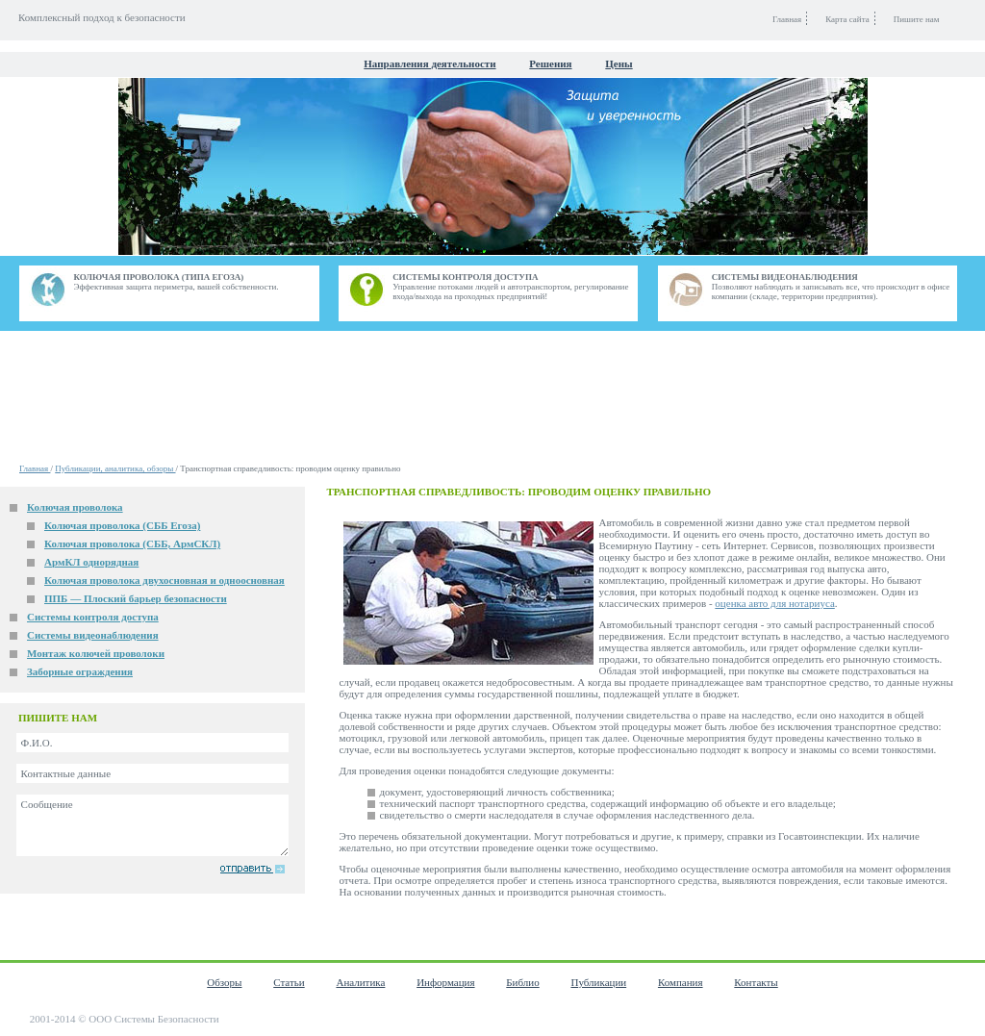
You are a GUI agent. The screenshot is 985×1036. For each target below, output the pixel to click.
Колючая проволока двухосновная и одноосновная (164, 580)
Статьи (288, 982)
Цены (618, 63)
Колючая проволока (75, 507)
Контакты (755, 982)
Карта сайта (847, 19)
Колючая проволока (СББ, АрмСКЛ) (132, 543)
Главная (34, 468)
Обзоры (224, 982)
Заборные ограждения (80, 671)
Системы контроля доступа (93, 616)
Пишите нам (917, 19)
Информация (445, 982)
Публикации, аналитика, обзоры (115, 468)
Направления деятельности (429, 63)
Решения (550, 63)
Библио (522, 982)
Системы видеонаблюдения (93, 635)
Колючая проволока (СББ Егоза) (122, 525)
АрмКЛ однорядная (91, 562)
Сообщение (152, 825)
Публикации (598, 982)
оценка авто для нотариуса (774, 603)
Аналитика (360, 982)
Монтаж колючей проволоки (95, 653)
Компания (680, 982)
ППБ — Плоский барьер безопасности (135, 598)
